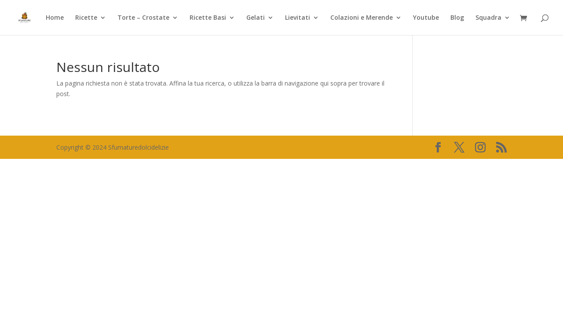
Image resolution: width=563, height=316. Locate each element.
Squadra (488, 18)
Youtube (426, 18)
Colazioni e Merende (361, 18)
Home (55, 18)
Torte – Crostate (143, 18)
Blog (457, 18)
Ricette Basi (208, 18)
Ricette (86, 18)
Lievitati (297, 18)
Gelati (255, 18)
